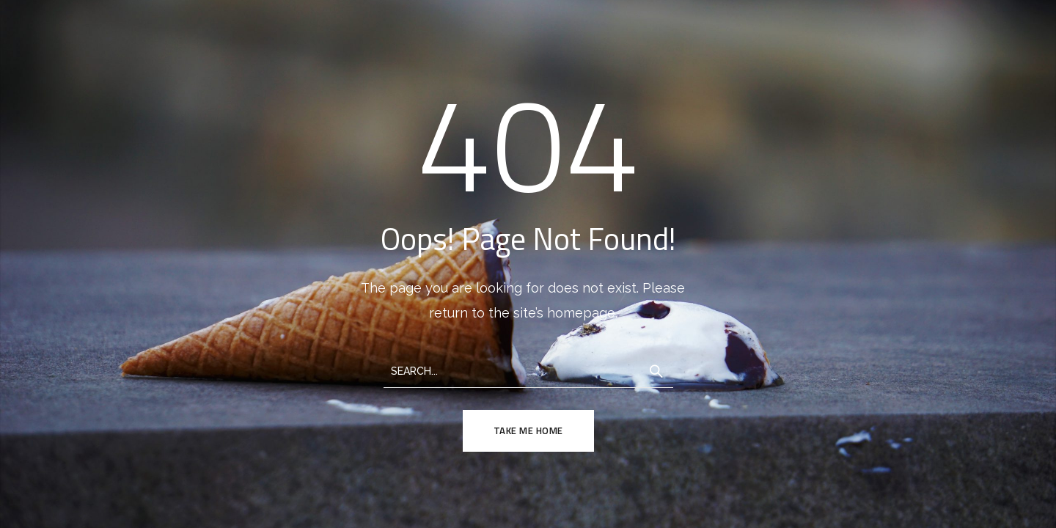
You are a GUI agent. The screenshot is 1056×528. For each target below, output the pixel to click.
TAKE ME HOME (528, 430)
